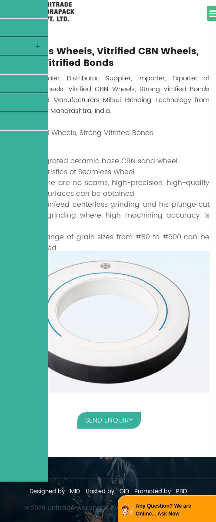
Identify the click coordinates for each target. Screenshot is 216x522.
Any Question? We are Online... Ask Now (163, 510)
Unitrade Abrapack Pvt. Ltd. (90, 508)
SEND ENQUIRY (109, 420)
